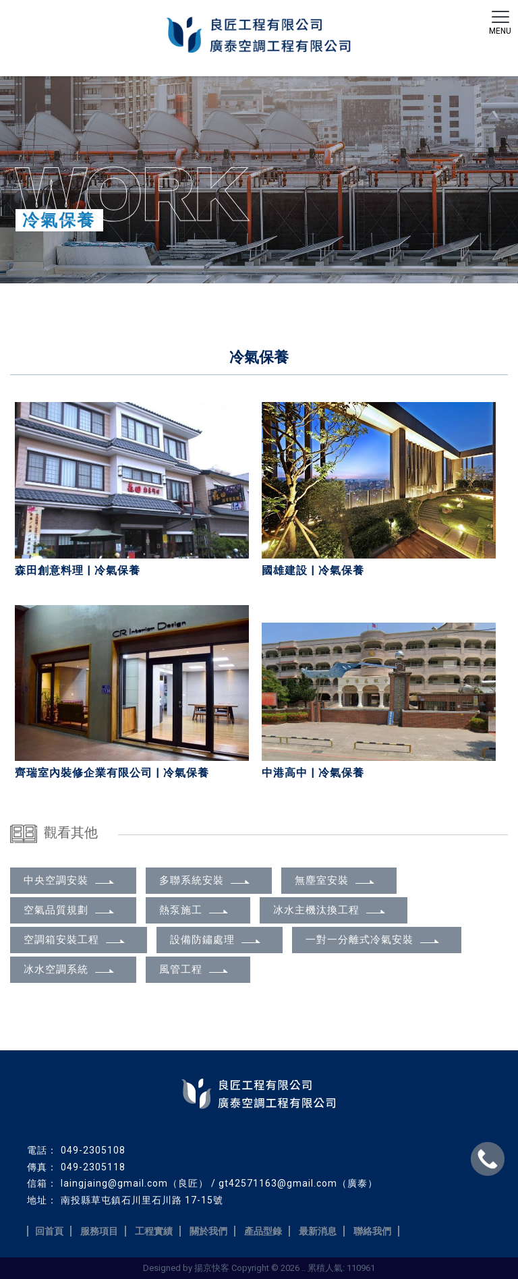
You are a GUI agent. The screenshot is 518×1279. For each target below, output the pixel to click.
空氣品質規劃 (70, 910)
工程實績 (154, 1231)
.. (303, 1268)
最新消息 (318, 1231)
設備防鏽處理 (216, 940)
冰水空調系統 (70, 969)
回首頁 (49, 1231)
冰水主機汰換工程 (330, 910)
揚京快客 (211, 1268)
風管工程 (194, 969)
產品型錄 (263, 1231)
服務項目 (99, 1231)
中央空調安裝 (70, 880)
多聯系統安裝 (205, 880)
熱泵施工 (194, 910)
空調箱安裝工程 (75, 940)
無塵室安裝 (335, 880)
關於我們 (208, 1231)
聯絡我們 (372, 1231)
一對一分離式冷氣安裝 (373, 940)
